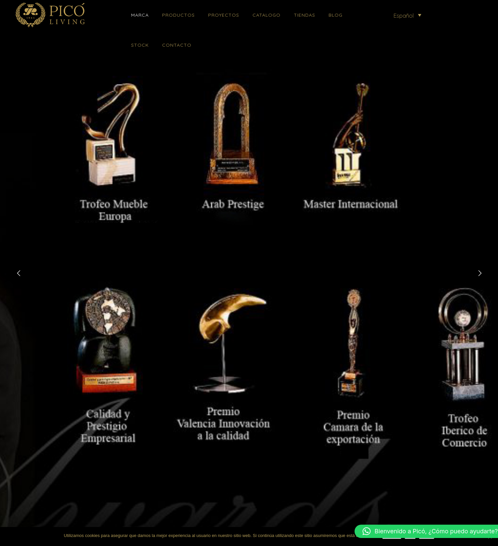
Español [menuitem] (403, 15)
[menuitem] (407, 14)
